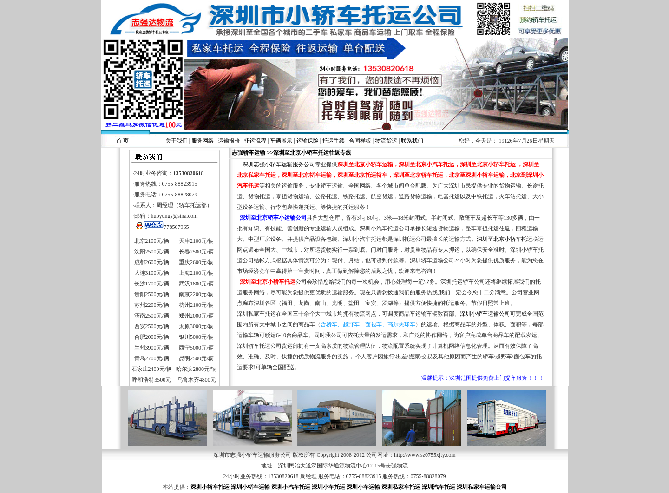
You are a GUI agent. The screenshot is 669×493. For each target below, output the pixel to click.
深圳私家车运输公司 (482, 487)
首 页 (122, 140)
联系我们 (412, 140)
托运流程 (255, 140)
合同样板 (360, 140)
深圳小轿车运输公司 (485, 314)
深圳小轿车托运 (210, 487)
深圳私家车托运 (400, 487)
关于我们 (176, 140)
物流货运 (386, 140)
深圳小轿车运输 (250, 487)
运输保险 (307, 140)
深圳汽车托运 (438, 487)
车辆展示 (281, 140)
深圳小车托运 (328, 487)
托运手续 (333, 140)
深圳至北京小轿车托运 (504, 239)
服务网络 (202, 140)
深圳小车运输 (363, 487)
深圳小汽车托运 (290, 487)
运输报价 (229, 140)
